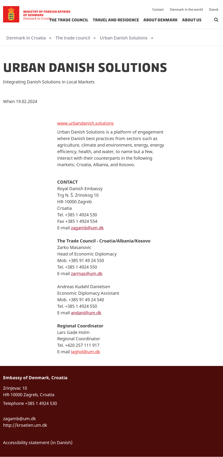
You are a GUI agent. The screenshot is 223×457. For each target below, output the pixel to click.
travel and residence (116, 20)
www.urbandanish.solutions (85, 123)
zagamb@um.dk (87, 228)
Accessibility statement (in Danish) (37, 443)
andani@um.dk (86, 313)
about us (191, 20)
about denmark (160, 20)
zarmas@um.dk (86, 273)
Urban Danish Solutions (124, 38)
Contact (158, 10)
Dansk (213, 10)
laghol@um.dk (85, 352)
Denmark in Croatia (26, 38)
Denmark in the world (186, 10)
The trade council (68, 20)
